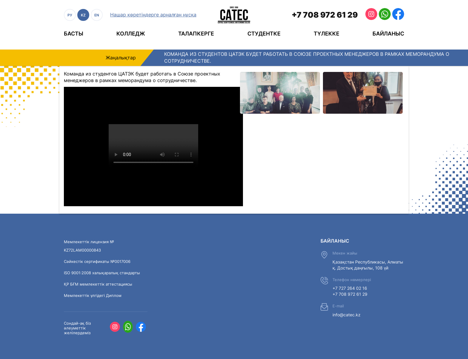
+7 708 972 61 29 (325, 14)
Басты (73, 33)
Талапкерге (196, 33)
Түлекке (326, 33)
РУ (69, 15)
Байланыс (388, 33)
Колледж (130, 33)
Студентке (264, 33)
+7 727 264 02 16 (349, 288)
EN (96, 15)
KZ (83, 15)
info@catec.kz (346, 314)
